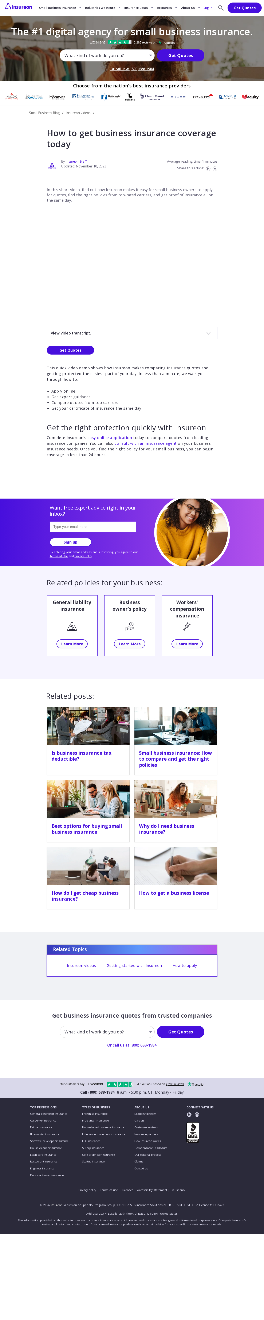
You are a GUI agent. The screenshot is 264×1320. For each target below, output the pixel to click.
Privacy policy (87, 1190)
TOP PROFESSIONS (43, 1107)
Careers (139, 1120)
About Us (188, 8)
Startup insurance (93, 1161)
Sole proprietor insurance (98, 1155)
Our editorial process (147, 1155)
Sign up (70, 542)
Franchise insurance (95, 1114)
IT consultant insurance (44, 1134)
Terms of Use (59, 556)
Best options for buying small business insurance (87, 829)
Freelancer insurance (95, 1120)
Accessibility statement (152, 1190)
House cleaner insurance (46, 1148)
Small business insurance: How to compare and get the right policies (175, 759)
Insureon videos (78, 112)
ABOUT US (141, 1107)
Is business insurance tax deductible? (81, 756)
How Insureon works (147, 1141)
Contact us (141, 1168)
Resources (164, 8)
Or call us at (132, 69)
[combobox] (65, 55)
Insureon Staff (76, 161)
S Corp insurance (93, 1148)
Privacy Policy (83, 556)
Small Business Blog (44, 112)
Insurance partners (146, 1134)
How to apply (185, 965)
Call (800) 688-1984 (97, 1092)
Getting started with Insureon (134, 965)
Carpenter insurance (43, 1120)
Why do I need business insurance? (166, 829)
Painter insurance (41, 1127)
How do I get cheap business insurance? (85, 896)
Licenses (127, 1190)
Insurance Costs (136, 8)
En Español (178, 1190)
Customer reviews (146, 1127)
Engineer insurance (42, 1168)
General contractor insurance (48, 1114)
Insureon (57, 1205)
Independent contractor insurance (103, 1134)
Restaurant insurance (43, 1161)
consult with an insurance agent (146, 443)
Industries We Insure (100, 8)
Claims (138, 1161)
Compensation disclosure (151, 1148)
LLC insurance (91, 1141)
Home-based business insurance (103, 1127)
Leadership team (145, 1114)
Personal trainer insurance (47, 1175)
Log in (208, 8)
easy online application (109, 437)
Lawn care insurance (43, 1155)
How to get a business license (174, 893)
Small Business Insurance (57, 8)
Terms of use (109, 1190)
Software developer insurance (49, 1141)
